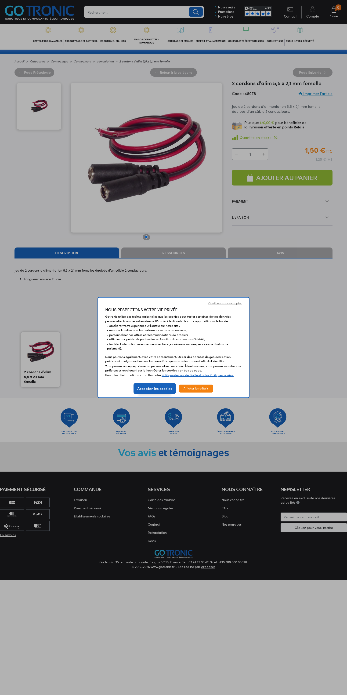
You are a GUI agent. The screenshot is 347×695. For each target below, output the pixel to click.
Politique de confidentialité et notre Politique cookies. (198, 375)
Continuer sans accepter (225, 303)
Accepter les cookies (154, 388)
